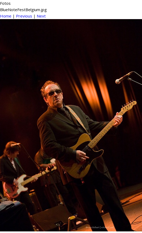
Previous (24, 16)
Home (5, 16)
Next (41, 16)
